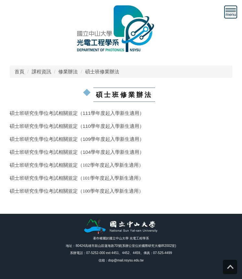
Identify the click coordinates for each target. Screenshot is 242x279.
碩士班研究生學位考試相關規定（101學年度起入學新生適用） (77, 178)
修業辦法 (68, 71)
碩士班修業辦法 (102, 71)
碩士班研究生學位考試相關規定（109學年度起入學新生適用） (77, 139)
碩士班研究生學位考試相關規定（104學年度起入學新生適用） (77, 152)
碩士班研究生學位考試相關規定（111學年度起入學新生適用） (77, 113)
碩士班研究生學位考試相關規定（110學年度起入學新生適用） (77, 126)
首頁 (19, 71)
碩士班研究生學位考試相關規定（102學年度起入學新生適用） (77, 165)
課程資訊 (41, 71)
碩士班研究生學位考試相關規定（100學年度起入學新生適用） (77, 191)
